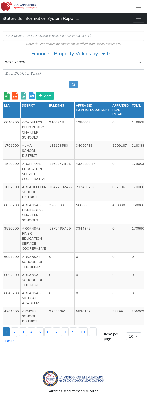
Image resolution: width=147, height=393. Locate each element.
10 (83, 332)
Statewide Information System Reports (41, 18)
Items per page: (111, 336)
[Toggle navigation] (138, 6)
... (93, 332)
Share (45, 96)
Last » (9, 341)
